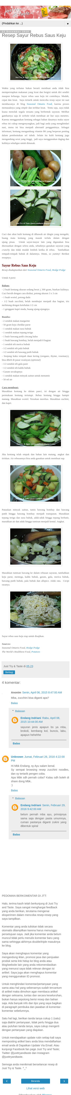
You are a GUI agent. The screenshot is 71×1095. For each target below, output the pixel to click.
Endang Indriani (30, 717)
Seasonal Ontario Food (39, 103)
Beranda (35, 1081)
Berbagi (9, 672)
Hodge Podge (33, 647)
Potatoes (35, 651)
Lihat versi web (36, 1088)
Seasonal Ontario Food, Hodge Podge (47, 269)
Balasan (20, 711)
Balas (14, 703)
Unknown (17, 756)
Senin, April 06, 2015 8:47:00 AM (42, 692)
